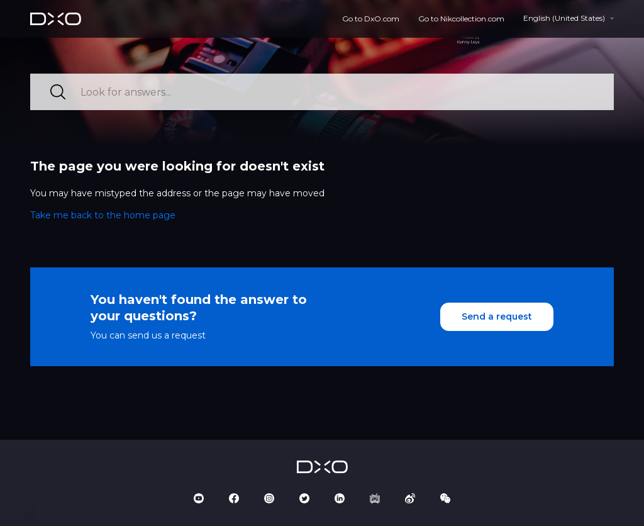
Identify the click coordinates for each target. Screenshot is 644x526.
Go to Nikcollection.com (461, 18)
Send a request (497, 316)
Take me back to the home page (102, 215)
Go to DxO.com (370, 18)
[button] (18, 512)
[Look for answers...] (322, 92)
